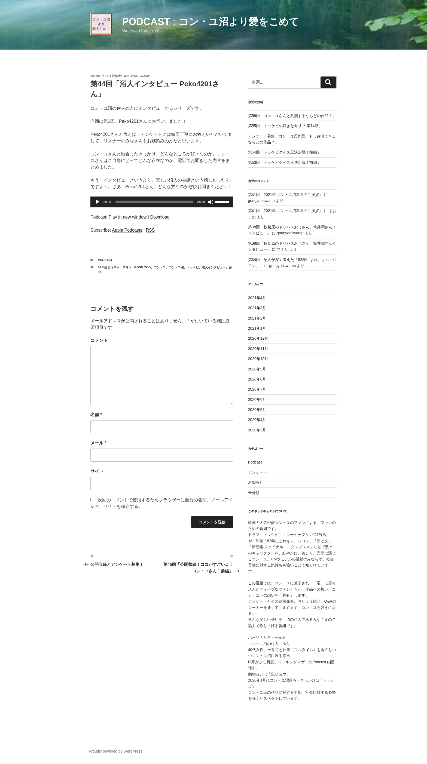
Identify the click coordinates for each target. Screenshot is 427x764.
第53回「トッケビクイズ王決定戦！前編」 (284, 162)
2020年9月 (257, 369)
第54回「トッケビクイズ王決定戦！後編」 (284, 152)
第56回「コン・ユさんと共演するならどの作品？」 (292, 115)
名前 (96, 414)
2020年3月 (257, 430)
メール (98, 443)
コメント (99, 340)
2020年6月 (257, 399)
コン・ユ (160, 267)
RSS (150, 230)
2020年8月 (257, 379)
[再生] (97, 202)
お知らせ (255, 482)
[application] (161, 202)
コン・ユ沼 (176, 267)
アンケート (257, 472)
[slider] (154, 202)
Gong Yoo (142, 267)
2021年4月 (257, 298)
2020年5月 (257, 409)
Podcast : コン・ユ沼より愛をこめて (210, 21)
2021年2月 (257, 318)
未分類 (254, 492)
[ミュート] (210, 202)
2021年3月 (257, 308)
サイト (96, 471)
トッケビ (193, 267)
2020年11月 (258, 348)
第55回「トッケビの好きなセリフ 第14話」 (285, 126)
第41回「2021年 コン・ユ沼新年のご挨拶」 (285, 194)
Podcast (105, 260)
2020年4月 (257, 420)
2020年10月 (258, 359)
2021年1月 (257, 328)
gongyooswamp (136, 76)
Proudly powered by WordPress (115, 751)
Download (159, 217)
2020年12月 (258, 338)
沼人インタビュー (214, 267)
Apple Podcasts (127, 230)
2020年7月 (257, 389)
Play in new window (128, 217)
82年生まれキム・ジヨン (114, 267)
